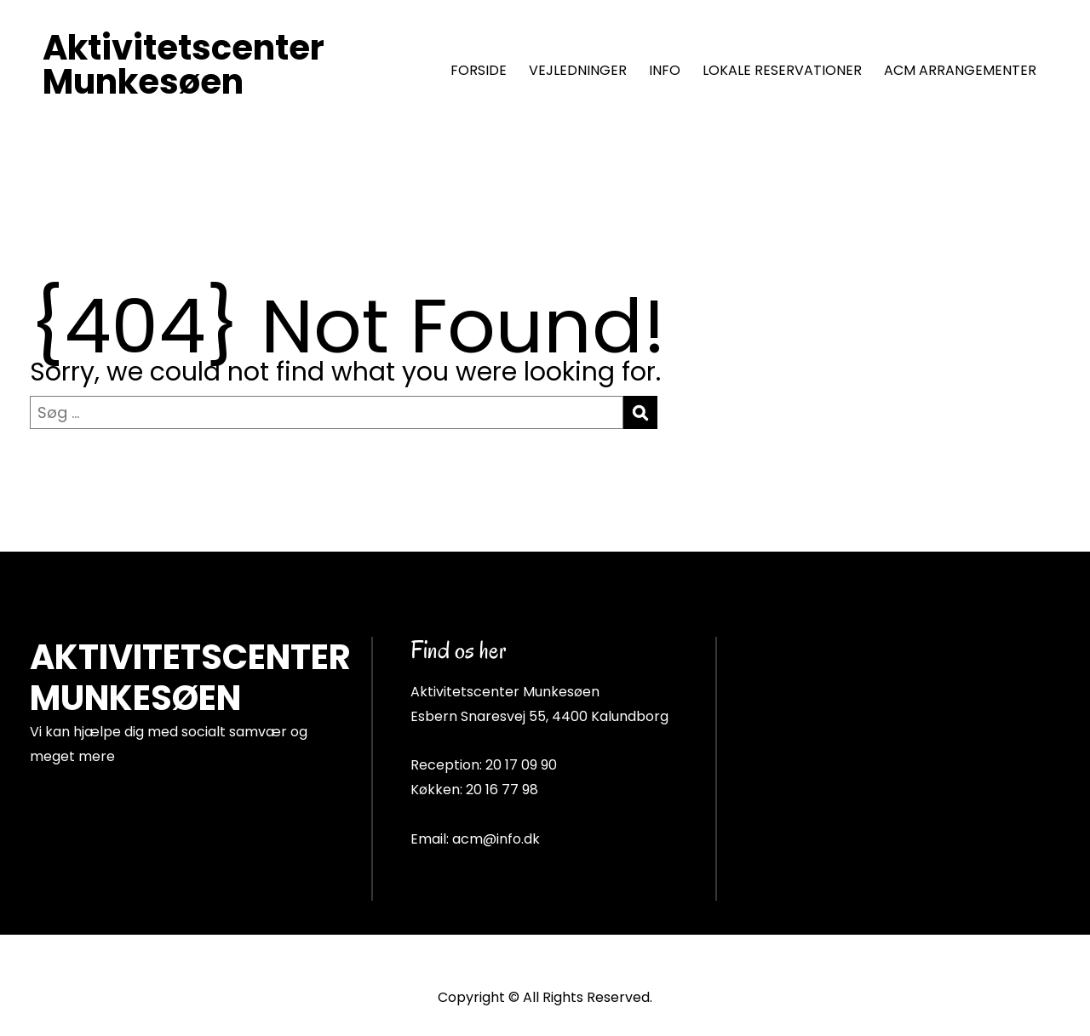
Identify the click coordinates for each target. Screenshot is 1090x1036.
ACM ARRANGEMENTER (960, 70)
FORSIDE (478, 70)
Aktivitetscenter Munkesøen (183, 65)
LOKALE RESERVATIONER (782, 70)
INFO (664, 70)
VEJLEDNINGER (578, 70)
